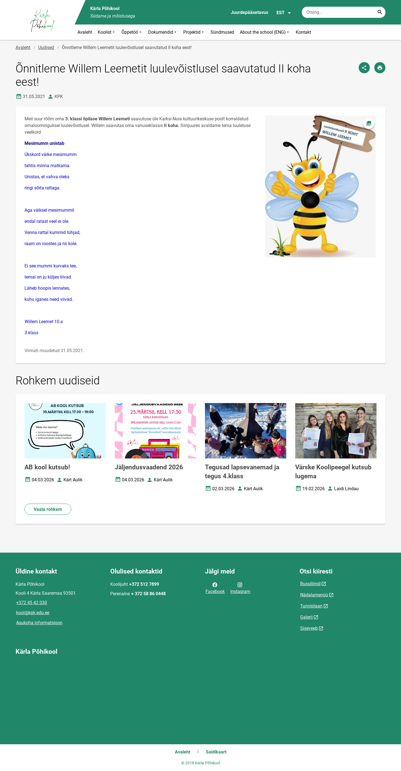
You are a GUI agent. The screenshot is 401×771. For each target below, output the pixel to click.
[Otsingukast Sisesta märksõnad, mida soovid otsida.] (343, 12)
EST (284, 12)
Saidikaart (216, 752)
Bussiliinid (310, 583)
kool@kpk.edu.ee (32, 612)
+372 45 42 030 (31, 602)
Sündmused (222, 32)
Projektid (194, 32)
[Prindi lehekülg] (379, 67)
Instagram (240, 587)
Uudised (46, 47)
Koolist (107, 32)
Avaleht (84, 32)
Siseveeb (309, 628)
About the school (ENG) (265, 32)
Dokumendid (163, 32)
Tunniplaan (311, 606)
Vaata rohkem (48, 509)
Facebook (215, 587)
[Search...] (380, 12)
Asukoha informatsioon (39, 622)
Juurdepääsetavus (249, 12)
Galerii (306, 617)
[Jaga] (364, 67)
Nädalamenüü (314, 594)
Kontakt (303, 32)
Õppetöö (132, 32)
